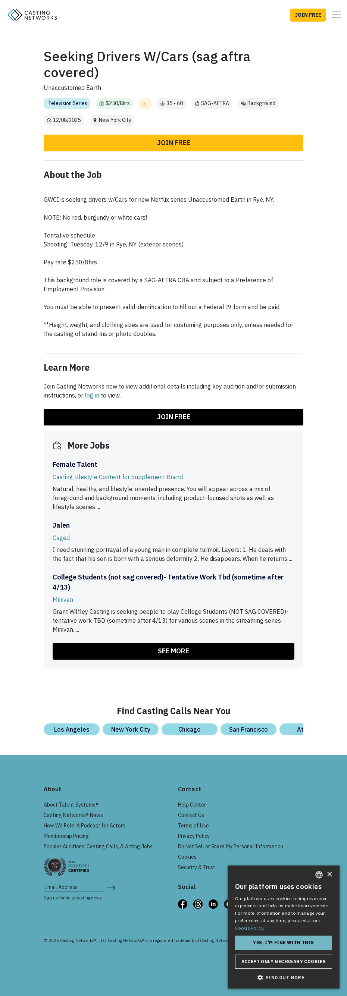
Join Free (173, 142)
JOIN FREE (308, 15)
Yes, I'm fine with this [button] (283, 942)
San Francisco (248, 729)
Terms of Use (193, 825)
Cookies (187, 857)
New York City (130, 729)
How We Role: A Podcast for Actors (84, 825)
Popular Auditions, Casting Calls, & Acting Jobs (98, 846)
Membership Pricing (66, 836)
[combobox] (319, 875)
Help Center (192, 804)
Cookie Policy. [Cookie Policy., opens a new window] (249, 928)
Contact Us (191, 815)
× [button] (329, 874)
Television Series (67, 103)
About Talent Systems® (71, 804)
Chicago (189, 729)
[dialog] (284, 927)
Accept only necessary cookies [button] (283, 961)
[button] (283, 977)
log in (92, 395)
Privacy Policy (194, 836)
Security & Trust (196, 867)
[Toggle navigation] (334, 14)
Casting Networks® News (73, 815)
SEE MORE (173, 651)
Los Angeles (72, 729)
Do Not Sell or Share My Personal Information (230, 846)
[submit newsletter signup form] (111, 887)
